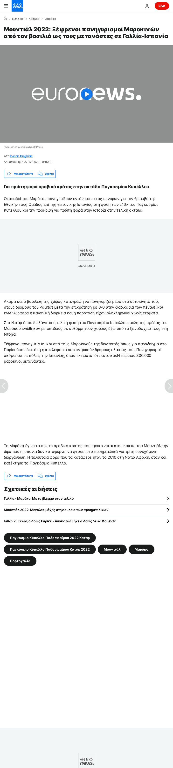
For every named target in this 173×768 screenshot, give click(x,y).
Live (162, 6)
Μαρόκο (50, 18)
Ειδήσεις (17, 18)
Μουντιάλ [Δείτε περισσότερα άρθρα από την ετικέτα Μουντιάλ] (112, 549)
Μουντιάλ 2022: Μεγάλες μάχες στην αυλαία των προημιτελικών (56, 510)
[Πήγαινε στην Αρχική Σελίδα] (17, 6)
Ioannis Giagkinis (21, 156)
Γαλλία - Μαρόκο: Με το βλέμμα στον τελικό (39, 498)
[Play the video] (86, 94)
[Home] (5, 18)
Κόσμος (34, 18)
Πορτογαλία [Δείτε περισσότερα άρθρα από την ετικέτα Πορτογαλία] (20, 561)
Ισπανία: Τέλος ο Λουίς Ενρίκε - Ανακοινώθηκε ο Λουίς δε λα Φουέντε (60, 521)
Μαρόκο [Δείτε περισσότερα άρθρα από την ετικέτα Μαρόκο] (141, 549)
